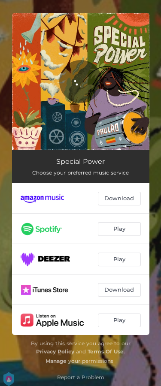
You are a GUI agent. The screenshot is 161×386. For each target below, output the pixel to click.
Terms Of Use (106, 351)
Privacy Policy (55, 351)
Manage (56, 361)
